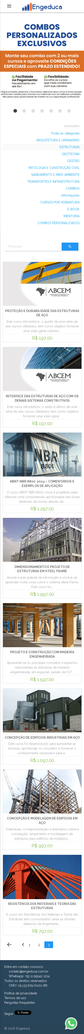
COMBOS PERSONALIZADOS (59, 223)
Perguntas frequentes (19, 1002)
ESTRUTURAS (70, 147)
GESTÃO (73, 161)
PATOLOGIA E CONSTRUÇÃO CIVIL (54, 168)
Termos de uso (15, 998)
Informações (70, 195)
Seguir (9, 1014)
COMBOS (73, 188)
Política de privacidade (20, 993)
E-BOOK (73, 209)
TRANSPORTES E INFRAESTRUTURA (53, 181)
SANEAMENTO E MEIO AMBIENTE (55, 174)
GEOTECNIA (71, 154)
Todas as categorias (65, 133)
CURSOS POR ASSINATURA (60, 202)
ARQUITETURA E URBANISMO (58, 140)
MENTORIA (72, 216)
